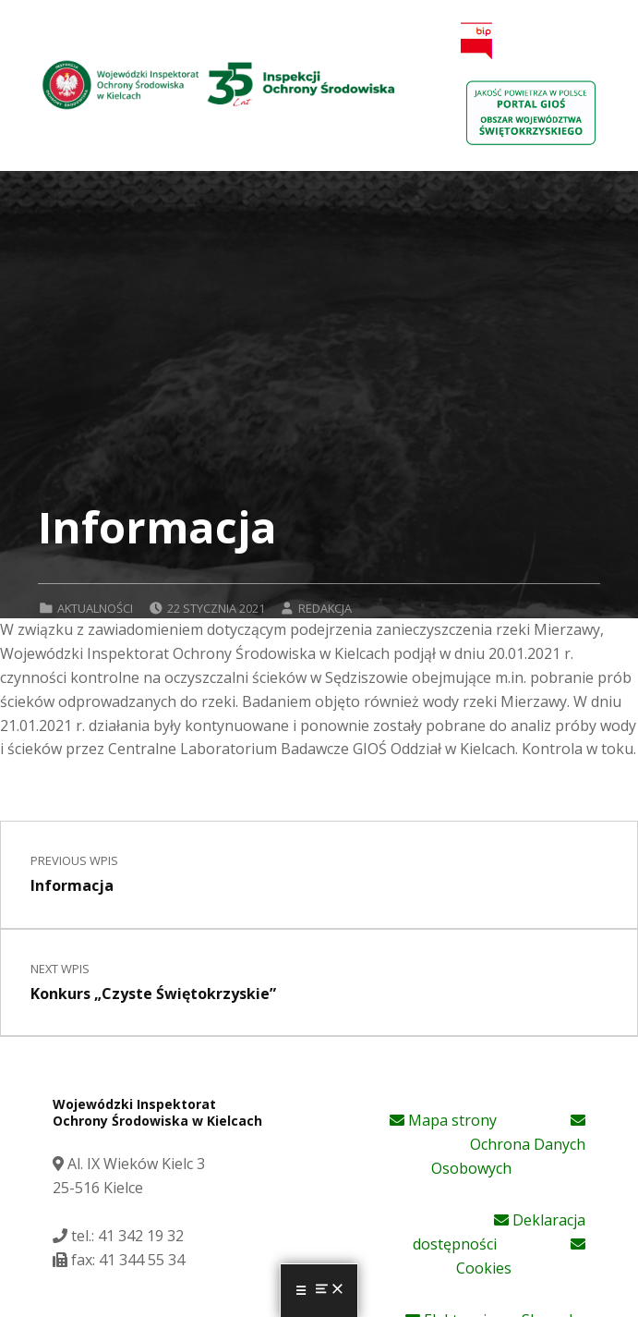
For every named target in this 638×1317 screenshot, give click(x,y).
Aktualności (95, 608)
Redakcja (325, 608)
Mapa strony (443, 1120)
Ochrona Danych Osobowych (508, 1145)
